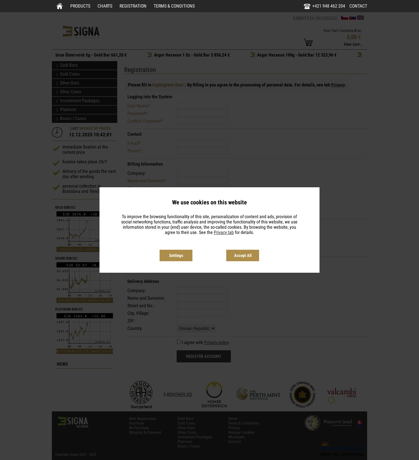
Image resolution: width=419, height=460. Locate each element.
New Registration (322, 17)
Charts (105, 6)
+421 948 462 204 (328, 6)
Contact (358, 6)
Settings (176, 255)
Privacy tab (224, 232)
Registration (133, 6)
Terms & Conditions (174, 6)
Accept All (243, 255)
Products (80, 6)
